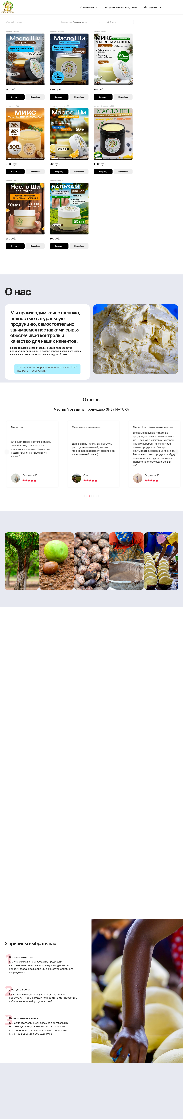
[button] (7, 452)
